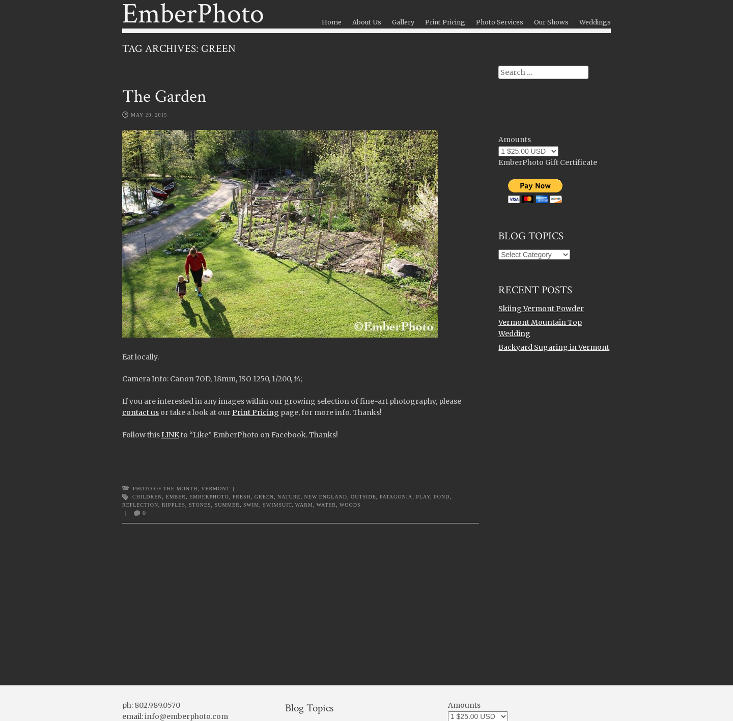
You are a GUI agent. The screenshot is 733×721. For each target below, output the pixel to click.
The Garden (164, 96)
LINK (170, 434)
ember (176, 497)
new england (325, 497)
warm (304, 505)
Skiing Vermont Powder (541, 308)
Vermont (215, 488)
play (423, 497)
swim (251, 505)
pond (441, 497)
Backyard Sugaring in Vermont (553, 347)
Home (332, 22)
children (147, 497)
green (264, 497)
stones (200, 505)
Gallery (403, 22)
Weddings (595, 22)
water (326, 505)
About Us (366, 22)
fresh (242, 497)
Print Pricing (445, 22)
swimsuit (277, 505)
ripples (173, 505)
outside (363, 497)
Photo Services (499, 22)
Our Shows (551, 22)
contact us (140, 412)
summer (227, 505)
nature (288, 497)
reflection (140, 505)
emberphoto (209, 497)
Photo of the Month (165, 488)
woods (350, 505)
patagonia (396, 497)
